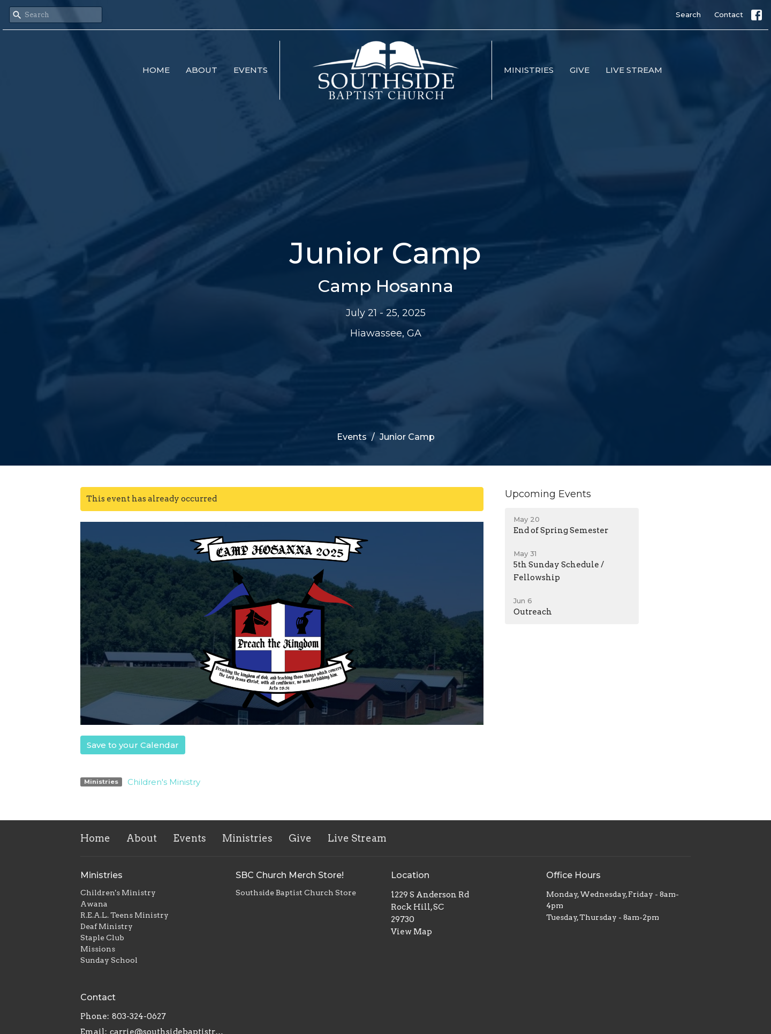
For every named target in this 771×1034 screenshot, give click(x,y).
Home (156, 70)
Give (579, 70)
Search (688, 14)
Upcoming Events (548, 494)
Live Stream (634, 70)
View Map (411, 931)
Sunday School (109, 960)
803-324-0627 (139, 1016)
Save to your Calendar (133, 745)
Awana (94, 904)
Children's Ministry (163, 782)
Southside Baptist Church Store (296, 892)
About (201, 70)
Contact (728, 14)
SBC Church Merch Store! (290, 875)
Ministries (529, 70)
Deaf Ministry (106, 926)
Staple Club (102, 937)
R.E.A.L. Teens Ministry (124, 915)
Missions (97, 949)
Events (250, 70)
